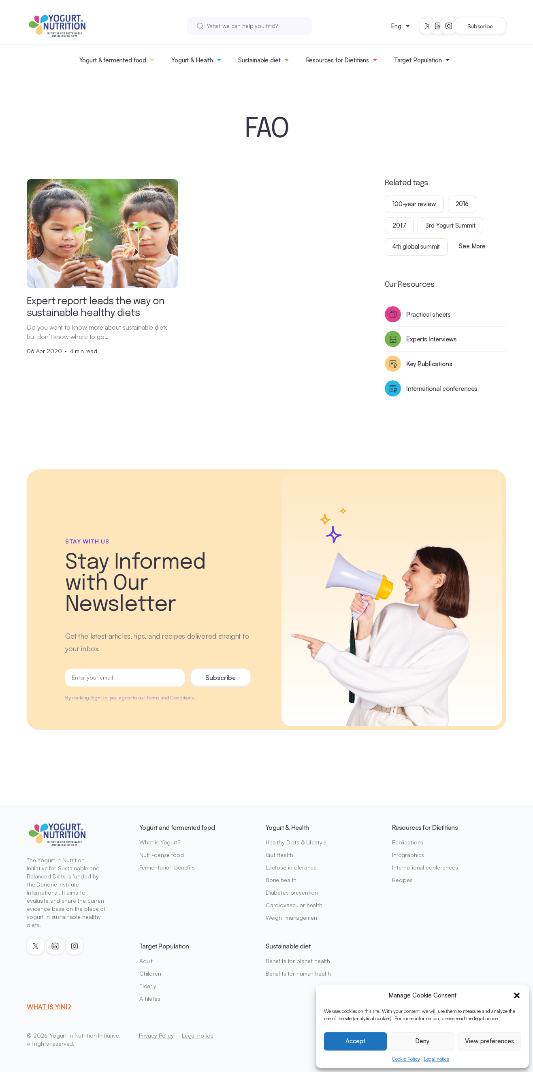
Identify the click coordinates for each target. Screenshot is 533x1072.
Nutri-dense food (161, 854)
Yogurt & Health (192, 60)
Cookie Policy (406, 1059)
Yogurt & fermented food (113, 60)
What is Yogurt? (159, 842)
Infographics (408, 854)
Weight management (292, 917)
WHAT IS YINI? (49, 1007)
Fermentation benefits (167, 867)
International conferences (425, 867)
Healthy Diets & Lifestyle (296, 842)
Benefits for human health (298, 973)
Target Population (417, 60)
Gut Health (279, 854)
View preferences (489, 1041)
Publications (407, 842)
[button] (517, 995)
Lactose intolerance (291, 867)
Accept (355, 1041)
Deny (422, 1041)
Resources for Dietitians (337, 60)
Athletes (149, 998)
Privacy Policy (156, 1035)
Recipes (402, 879)
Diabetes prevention (292, 892)
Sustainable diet (259, 60)
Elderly (147, 985)
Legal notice (436, 1059)
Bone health (281, 879)
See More (472, 246)
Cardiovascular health (294, 905)
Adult (146, 960)
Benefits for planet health (298, 960)
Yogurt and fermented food (177, 827)
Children (150, 973)
